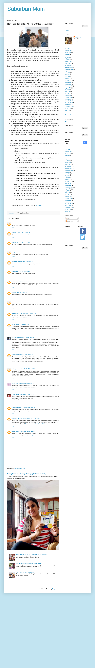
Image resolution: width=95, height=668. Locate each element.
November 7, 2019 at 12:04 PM (27, 337)
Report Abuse (69, 115)
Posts (68, 218)
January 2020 (68, 99)
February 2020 (68, 97)
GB (12, 324)
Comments (69, 221)
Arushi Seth (15, 354)
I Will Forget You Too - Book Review (25, 572)
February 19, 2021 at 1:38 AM (33, 418)
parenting (39, 205)
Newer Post (10, 466)
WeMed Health (15, 431)
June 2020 (67, 91)
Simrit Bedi (78, 37)
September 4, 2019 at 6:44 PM (30, 313)
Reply (13, 227)
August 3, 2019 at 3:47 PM (23, 292)
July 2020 (67, 89)
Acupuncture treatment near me (38, 435)
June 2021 (67, 72)
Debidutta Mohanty (17, 407)
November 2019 (69, 103)
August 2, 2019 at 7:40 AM (23, 271)
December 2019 (69, 101)
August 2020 (68, 88)
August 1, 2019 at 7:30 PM (25, 252)
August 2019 (68, 108)
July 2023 (67, 54)
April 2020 (67, 93)
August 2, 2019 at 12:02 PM (25, 281)
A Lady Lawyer (15, 394)
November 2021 (69, 67)
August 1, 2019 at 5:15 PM (23, 242)
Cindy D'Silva (15, 252)
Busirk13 (14, 223)
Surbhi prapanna (16, 369)
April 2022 (67, 59)
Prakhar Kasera (16, 261)
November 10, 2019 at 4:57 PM (29, 407)
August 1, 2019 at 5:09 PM (23, 223)
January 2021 (68, 82)
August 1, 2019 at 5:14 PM (23, 232)
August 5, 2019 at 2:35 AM (25, 302)
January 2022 (68, 63)
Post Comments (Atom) (19, 468)
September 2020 (69, 86)
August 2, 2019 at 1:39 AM (26, 261)
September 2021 (69, 69)
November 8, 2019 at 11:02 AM (26, 383)
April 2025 (67, 48)
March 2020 (68, 95)
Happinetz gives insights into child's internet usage (28, 563)
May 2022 (67, 58)
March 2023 (68, 56)
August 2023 (68, 52)
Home (36, 466)
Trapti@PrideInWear (17, 313)
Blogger (54, 589)
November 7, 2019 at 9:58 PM (25, 354)
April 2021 (67, 76)
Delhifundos (15, 281)
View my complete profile (80, 41)
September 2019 (69, 106)
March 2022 (68, 61)
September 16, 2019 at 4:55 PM (21, 324)
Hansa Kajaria (15, 302)
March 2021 (68, 78)
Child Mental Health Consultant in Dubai (35, 423)
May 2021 (67, 74)
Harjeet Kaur (15, 383)
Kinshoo (14, 292)
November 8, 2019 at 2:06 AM (28, 369)
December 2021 (69, 65)
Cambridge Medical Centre (18, 418)
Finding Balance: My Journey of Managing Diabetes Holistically (26, 474)
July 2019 (67, 110)
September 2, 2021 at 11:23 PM (27, 431)
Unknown (14, 271)
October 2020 (68, 84)
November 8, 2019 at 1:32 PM (27, 394)
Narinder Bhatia (16, 337)
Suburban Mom (26, 9)
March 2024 (68, 50)
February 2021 (68, 80)
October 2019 (68, 104)
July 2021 (67, 71)
